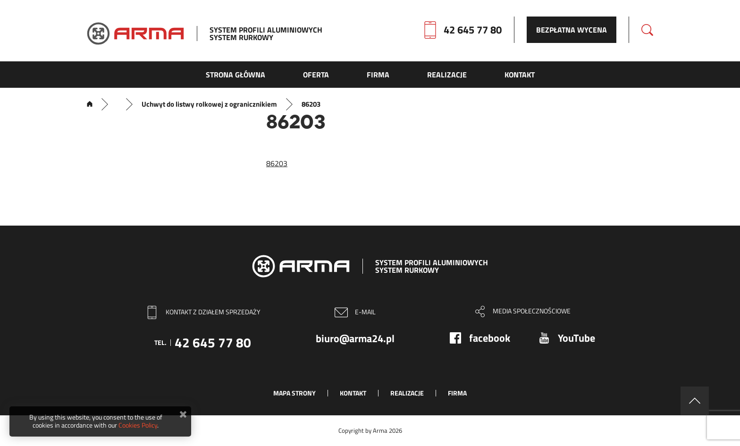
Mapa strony (294, 393)
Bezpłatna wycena (571, 29)
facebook (489, 338)
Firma (457, 393)
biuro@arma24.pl (355, 338)
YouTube (576, 338)
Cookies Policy (137, 425)
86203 (276, 163)
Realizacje (407, 393)
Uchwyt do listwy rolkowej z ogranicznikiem (209, 104)
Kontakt (353, 393)
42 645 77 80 (473, 30)
